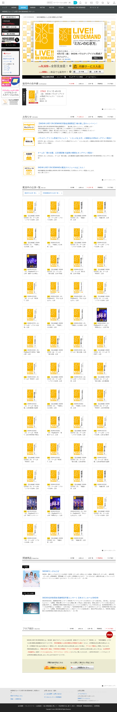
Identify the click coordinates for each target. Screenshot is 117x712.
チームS (6, 66)
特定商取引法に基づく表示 (67, 706)
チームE (6, 70)
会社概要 (20, 706)
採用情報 (97, 706)
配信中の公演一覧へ (31, 193)
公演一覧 (90, 83)
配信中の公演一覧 (8, 59)
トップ (4, 7)
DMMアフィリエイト (84, 698)
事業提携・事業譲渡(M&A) (84, 706)
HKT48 (42, 7)
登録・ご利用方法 (15, 699)
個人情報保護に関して (50, 706)
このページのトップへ (109, 109)
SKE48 (23, 7)
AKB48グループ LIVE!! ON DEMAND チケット (18, 11)
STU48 (61, 7)
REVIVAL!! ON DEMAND (76, 7)
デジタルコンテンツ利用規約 (53, 697)
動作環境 (67, 59)
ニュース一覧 (7, 72)
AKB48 (13, 7)
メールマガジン (91, 77)
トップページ (7, 56)
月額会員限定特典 (47, 77)
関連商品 (100, 83)
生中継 (72, 116)
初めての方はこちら (16, 696)
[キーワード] (63, 2)
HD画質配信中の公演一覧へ (51, 193)
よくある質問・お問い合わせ (53, 694)
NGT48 (51, 7)
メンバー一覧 (7, 61)
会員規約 (39, 706)
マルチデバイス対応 (76, 77)
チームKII (7, 68)
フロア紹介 (110, 83)
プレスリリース (29, 706)
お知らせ (81, 83)
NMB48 (32, 7)
